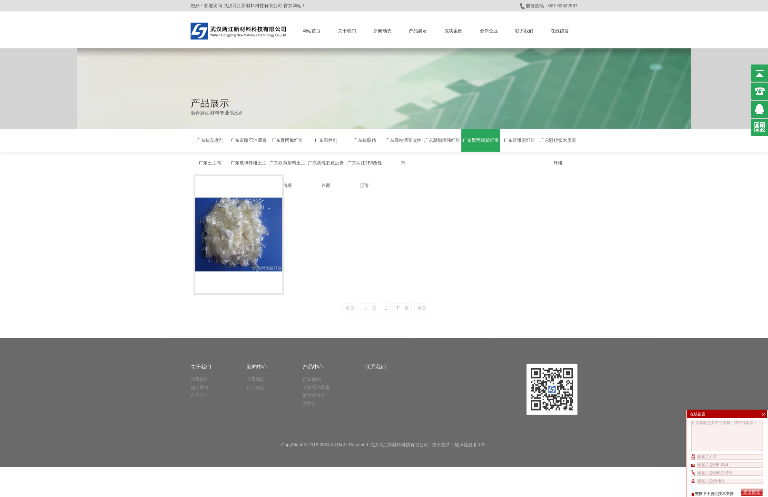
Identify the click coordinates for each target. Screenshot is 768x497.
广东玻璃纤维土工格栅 (249, 173)
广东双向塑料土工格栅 (287, 173)
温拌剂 (309, 370)
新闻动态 (382, 29)
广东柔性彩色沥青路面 (326, 173)
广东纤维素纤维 (519, 139)
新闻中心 (257, 334)
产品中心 (313, 334)
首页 (377, 296)
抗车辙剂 (312, 346)
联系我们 (524, 29)
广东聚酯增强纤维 (442, 139)
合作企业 (489, 29)
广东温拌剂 (326, 139)
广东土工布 (210, 162)
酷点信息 (464, 411)
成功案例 (453, 29)
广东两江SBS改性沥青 (364, 173)
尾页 (449, 296)
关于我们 (347, 29)
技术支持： (443, 411)
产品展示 (418, 29)
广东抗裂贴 (364, 139)
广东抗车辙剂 (209, 139)
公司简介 (200, 346)
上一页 (397, 296)
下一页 (430, 296)
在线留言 (560, 29)
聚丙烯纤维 (314, 362)
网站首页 (311, 29)
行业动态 (256, 354)
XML (482, 411)
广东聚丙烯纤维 (287, 139)
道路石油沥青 (316, 354)
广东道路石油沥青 (249, 139)
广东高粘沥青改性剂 (403, 150)
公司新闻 (256, 346)
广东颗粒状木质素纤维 (558, 150)
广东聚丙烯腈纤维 (481, 139)
